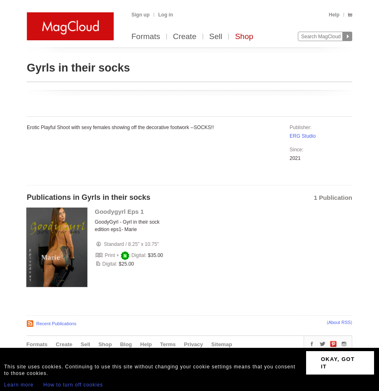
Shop (244, 37)
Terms (167, 344)
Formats (145, 37)
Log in (165, 15)
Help (334, 15)
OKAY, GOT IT (338, 363)
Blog (126, 344)
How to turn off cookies (73, 385)
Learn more (18, 385)
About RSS (339, 322)
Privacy (193, 344)
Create (185, 37)
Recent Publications (56, 323)
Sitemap (221, 344)
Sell (215, 37)
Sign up (140, 15)
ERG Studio (303, 136)
